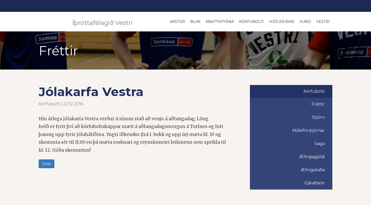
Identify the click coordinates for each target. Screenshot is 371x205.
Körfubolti (251, 21)
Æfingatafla (313, 169)
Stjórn (318, 117)
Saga (320, 143)
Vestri (323, 21)
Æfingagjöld (312, 156)
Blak (195, 21)
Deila (46, 163)
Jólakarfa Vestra (91, 91)
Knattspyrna (220, 21)
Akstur (177, 21)
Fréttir (318, 104)
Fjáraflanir (315, 183)
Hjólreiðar (281, 21)
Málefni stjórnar (308, 130)
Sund (305, 21)
